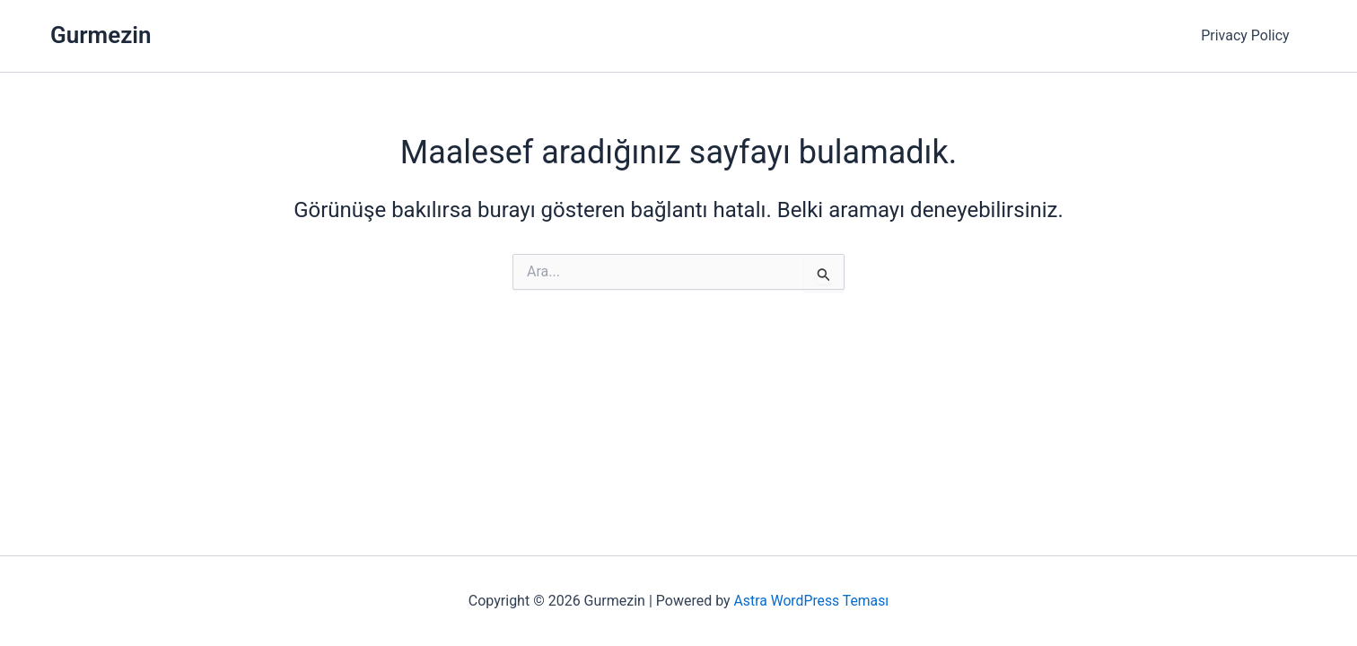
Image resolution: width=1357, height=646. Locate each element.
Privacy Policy (1248, 35)
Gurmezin (101, 35)
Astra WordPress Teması (810, 600)
